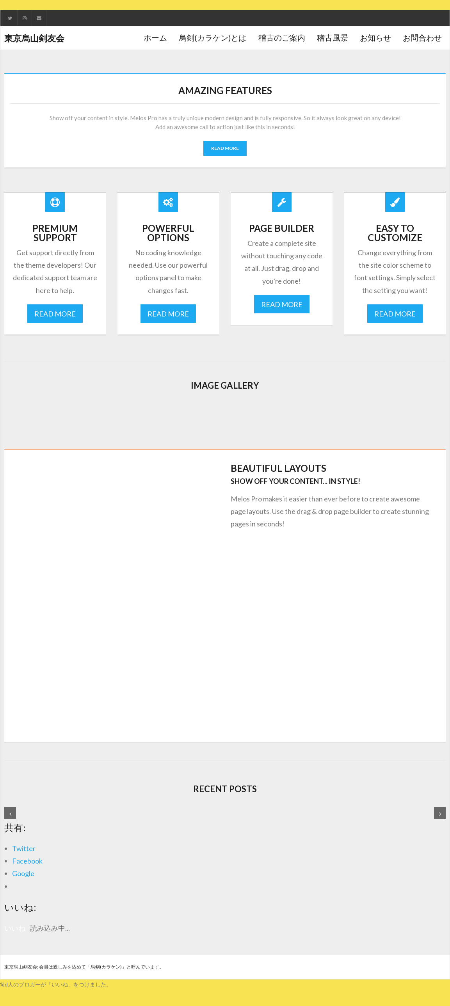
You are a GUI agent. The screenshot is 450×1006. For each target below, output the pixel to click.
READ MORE (225, 147)
